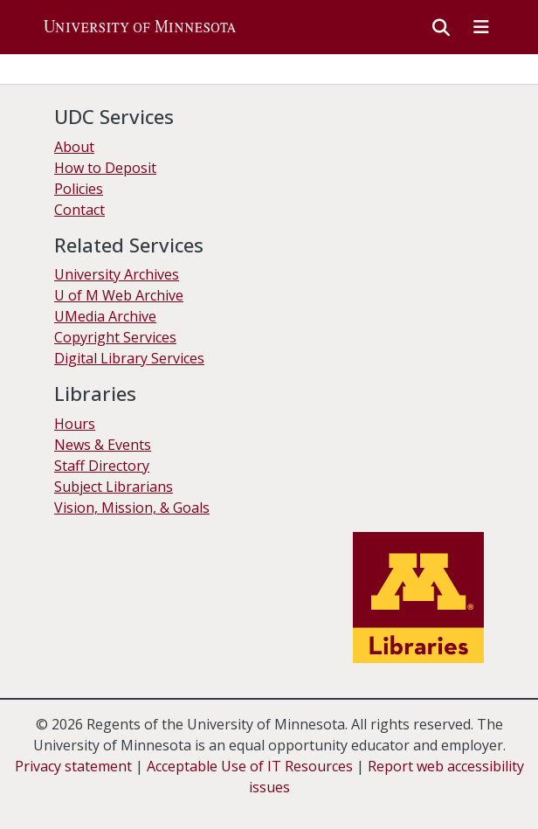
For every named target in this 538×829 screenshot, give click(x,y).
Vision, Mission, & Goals (132, 507)
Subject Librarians (113, 486)
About (74, 146)
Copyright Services (115, 337)
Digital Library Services (129, 358)
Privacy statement (73, 766)
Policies (78, 188)
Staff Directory (101, 465)
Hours (74, 423)
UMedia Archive (105, 316)
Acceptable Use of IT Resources (250, 766)
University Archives (116, 274)
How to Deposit (105, 167)
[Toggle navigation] (481, 27)
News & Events (102, 444)
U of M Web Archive (118, 295)
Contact (79, 209)
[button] (139, 27)
